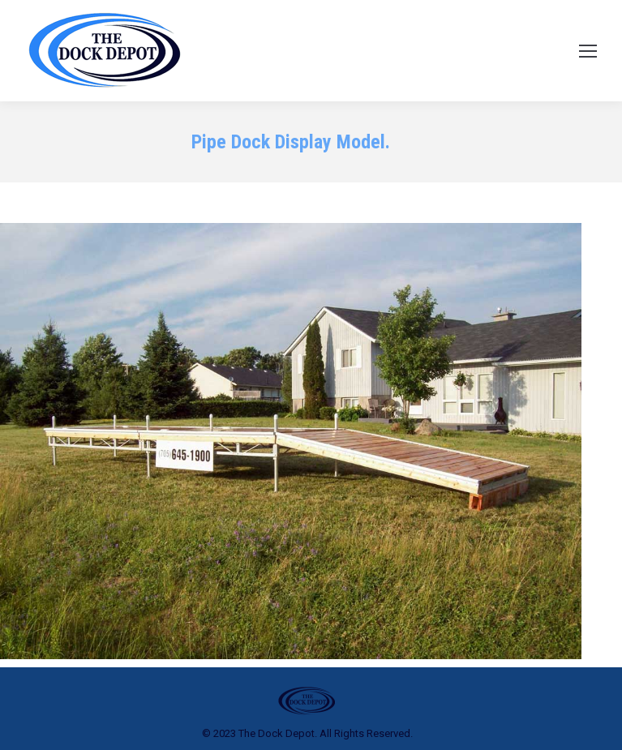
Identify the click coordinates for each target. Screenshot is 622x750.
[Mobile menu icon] (588, 51)
